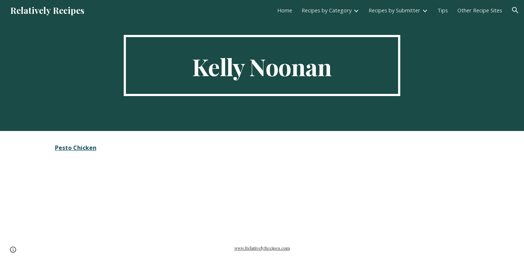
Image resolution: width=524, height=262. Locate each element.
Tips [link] (442, 10)
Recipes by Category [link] (327, 10)
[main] (262, 65)
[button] (515, 10)
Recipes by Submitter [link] (394, 10)
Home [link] (284, 10)
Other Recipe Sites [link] (479, 10)
